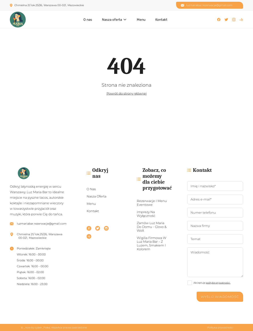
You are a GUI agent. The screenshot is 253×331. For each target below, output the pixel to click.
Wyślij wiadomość (220, 297)
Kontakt (161, 20)
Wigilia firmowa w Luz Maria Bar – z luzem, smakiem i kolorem (151, 243)
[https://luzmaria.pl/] (38, 173)
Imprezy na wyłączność (146, 214)
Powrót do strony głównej (127, 93)
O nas (87, 20)
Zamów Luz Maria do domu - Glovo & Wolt (151, 226)
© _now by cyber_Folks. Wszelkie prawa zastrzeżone (53, 327)
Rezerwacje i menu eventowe (152, 203)
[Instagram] (234, 19)
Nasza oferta (112, 20)
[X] (226, 19)
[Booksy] (241, 19)
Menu (141, 20)
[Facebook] (219, 19)
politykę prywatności (218, 282)
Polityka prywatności (220, 327)
